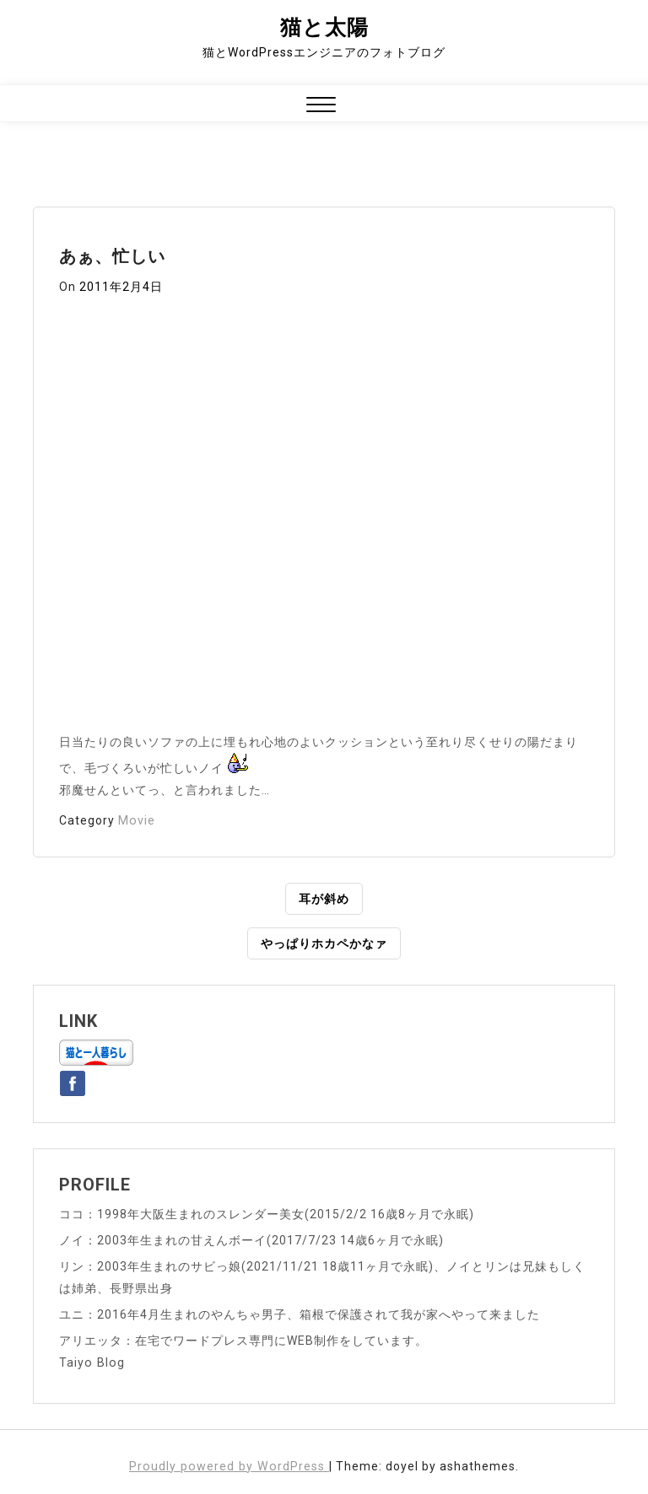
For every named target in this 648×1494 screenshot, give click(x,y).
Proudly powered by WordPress (229, 1466)
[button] (321, 106)
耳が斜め (324, 899)
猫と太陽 (324, 27)
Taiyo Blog (90, 1362)
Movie (136, 820)
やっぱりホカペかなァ (324, 943)
